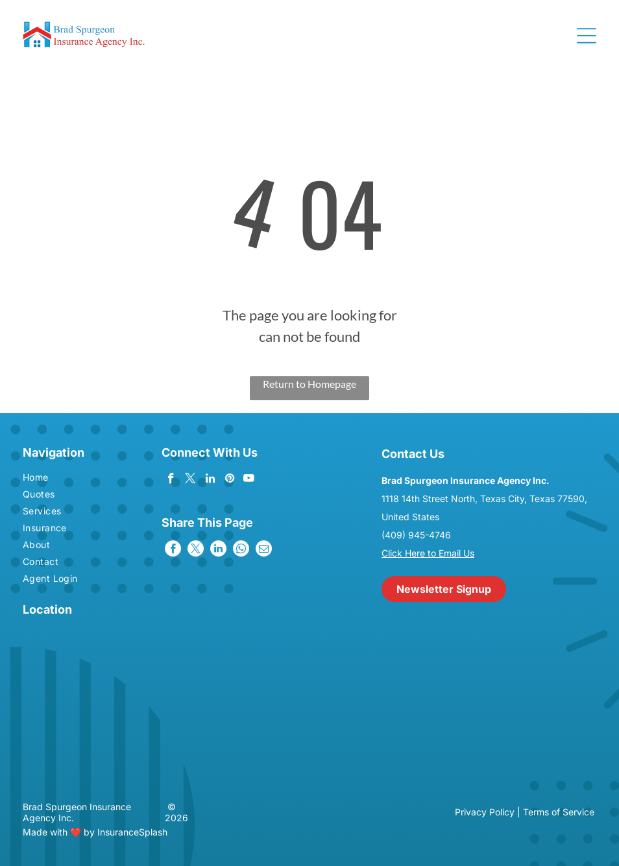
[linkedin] (210, 480)
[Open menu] (586, 35)
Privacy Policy (485, 811)
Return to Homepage (309, 384)
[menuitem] (68, 478)
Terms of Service (558, 811)
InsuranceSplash (132, 831)
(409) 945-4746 (416, 534)
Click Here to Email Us (428, 553)
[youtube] (249, 480)
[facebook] (171, 480)
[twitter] (190, 480)
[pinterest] (229, 480)
